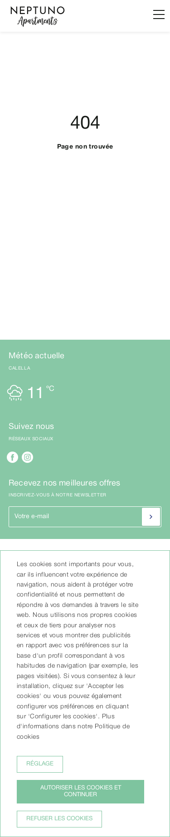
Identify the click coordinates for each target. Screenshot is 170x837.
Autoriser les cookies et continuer (80, 791)
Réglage (39, 764)
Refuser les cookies (59, 819)
